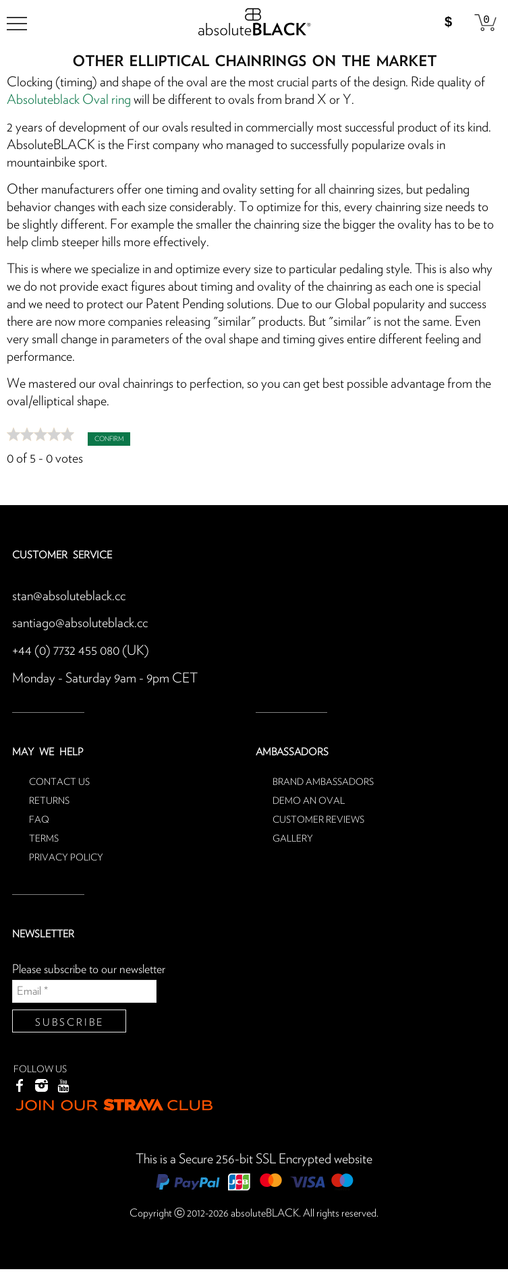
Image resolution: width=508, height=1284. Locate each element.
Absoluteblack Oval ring (69, 100)
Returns (49, 798)
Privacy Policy (66, 855)
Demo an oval (309, 798)
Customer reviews (318, 817)
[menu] (17, 23)
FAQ (39, 817)
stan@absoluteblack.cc (68, 595)
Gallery (293, 836)
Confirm (108, 438)
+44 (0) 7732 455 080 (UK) (80, 649)
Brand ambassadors (323, 779)
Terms (44, 836)
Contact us (59, 779)
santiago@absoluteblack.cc (80, 622)
